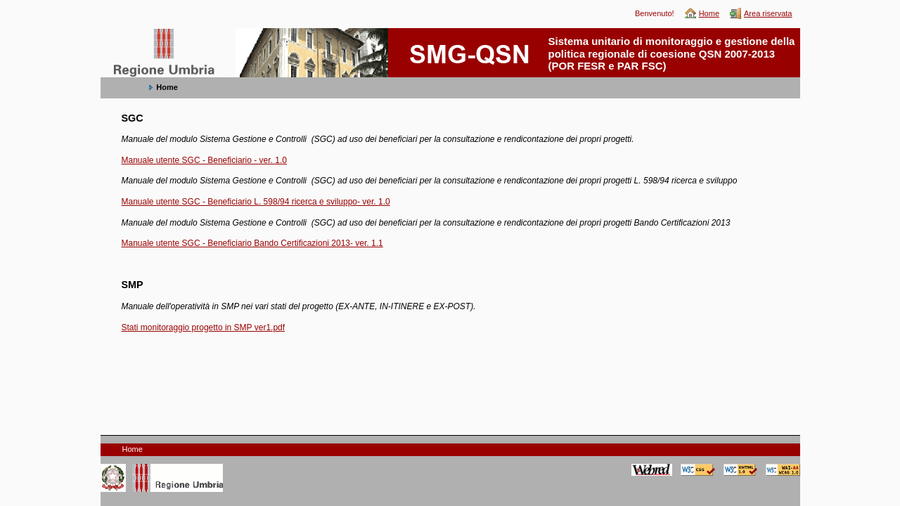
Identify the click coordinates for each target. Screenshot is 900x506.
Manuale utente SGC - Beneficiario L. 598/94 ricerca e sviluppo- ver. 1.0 (256, 202)
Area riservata (768, 13)
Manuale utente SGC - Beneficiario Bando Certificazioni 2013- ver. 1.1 (252, 243)
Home (709, 13)
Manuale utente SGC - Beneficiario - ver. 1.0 (204, 160)
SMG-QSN (128, 35)
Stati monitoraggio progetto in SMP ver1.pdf (203, 327)
